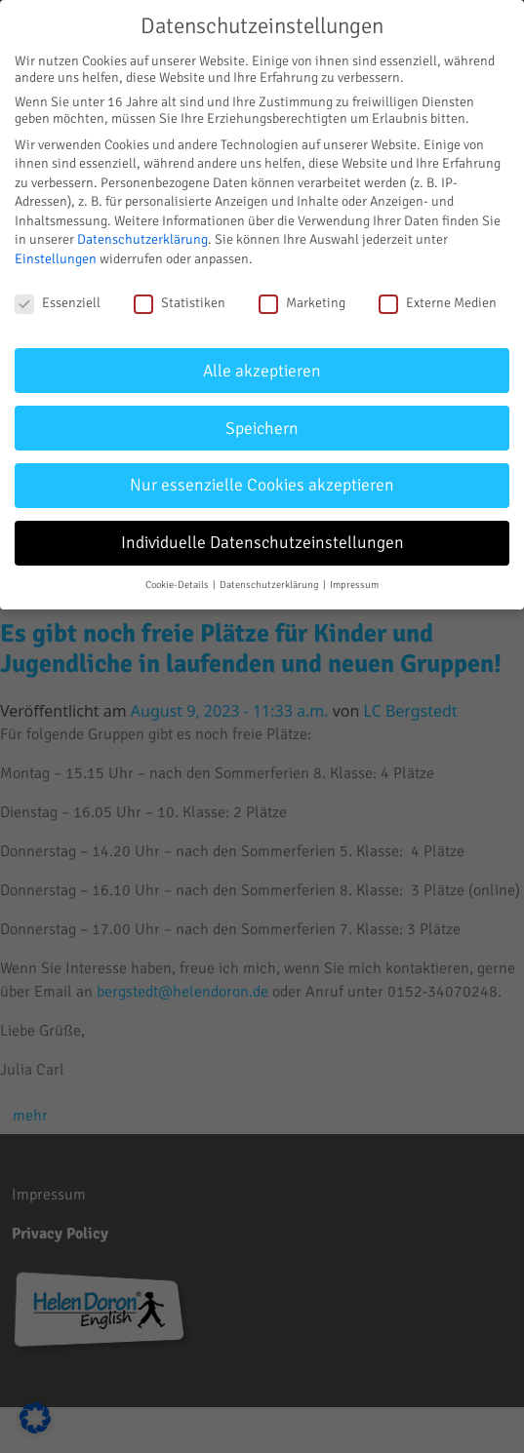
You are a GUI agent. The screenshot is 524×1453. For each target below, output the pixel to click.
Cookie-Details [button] (178, 584)
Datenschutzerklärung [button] (270, 584)
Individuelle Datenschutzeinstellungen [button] (262, 542)
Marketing (302, 303)
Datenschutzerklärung (142, 239)
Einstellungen (56, 259)
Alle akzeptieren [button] (262, 371)
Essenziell (58, 303)
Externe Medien (438, 303)
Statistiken (179, 303)
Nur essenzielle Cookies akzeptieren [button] (262, 485)
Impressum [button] (354, 584)
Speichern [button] (262, 428)
